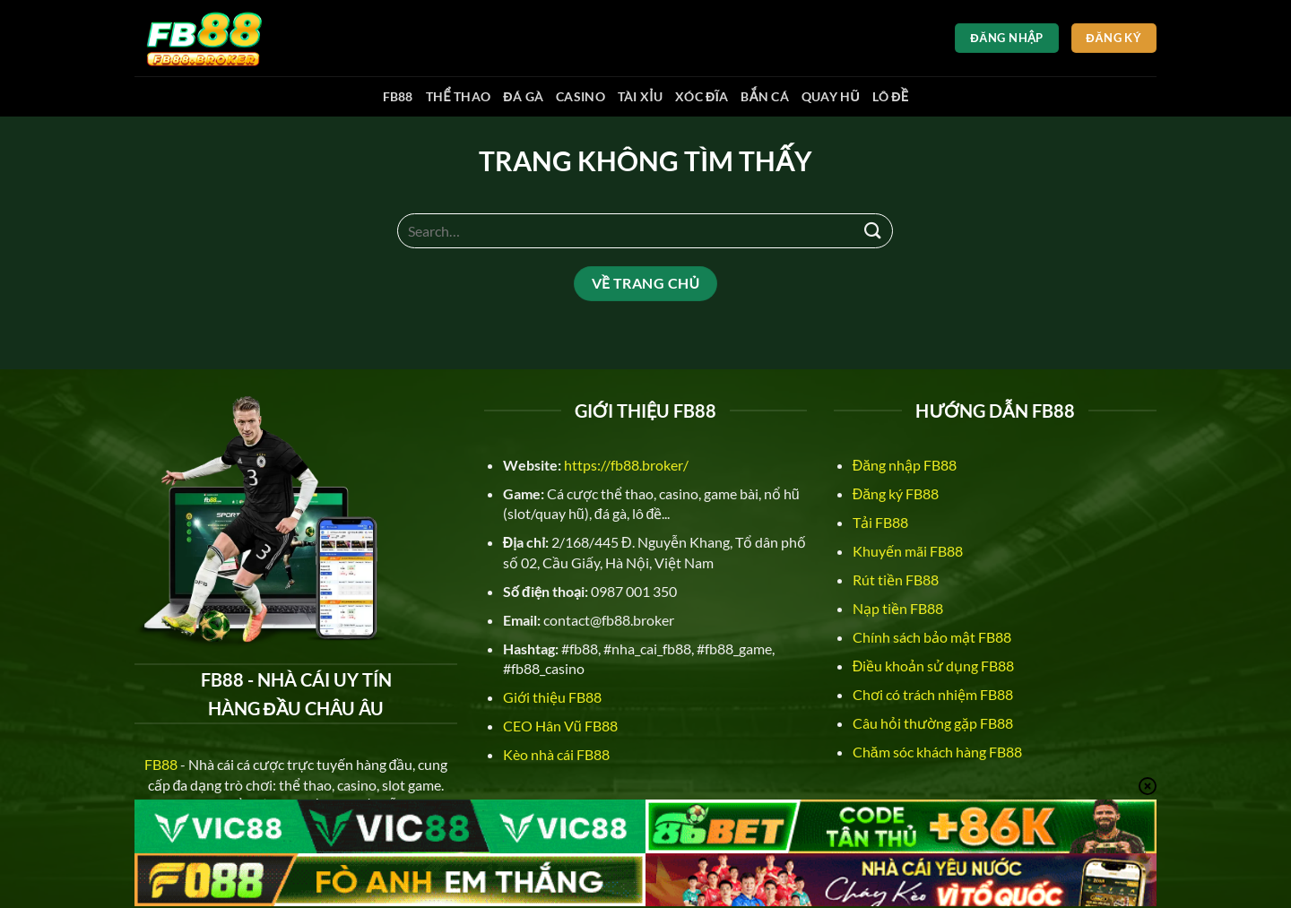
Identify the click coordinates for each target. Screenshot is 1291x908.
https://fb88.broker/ (626, 464)
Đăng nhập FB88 (905, 464)
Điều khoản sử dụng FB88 (934, 665)
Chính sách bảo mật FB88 (932, 636)
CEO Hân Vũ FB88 (560, 725)
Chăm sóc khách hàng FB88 (937, 751)
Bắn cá (764, 96)
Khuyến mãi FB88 (908, 550)
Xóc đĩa (701, 96)
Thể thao (458, 96)
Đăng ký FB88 (896, 493)
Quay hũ (830, 96)
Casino (580, 96)
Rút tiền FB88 (896, 579)
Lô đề (890, 96)
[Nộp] (872, 230)
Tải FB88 (880, 522)
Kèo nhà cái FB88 (556, 754)
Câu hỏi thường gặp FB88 (933, 722)
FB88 (398, 96)
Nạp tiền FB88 (898, 608)
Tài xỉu (640, 96)
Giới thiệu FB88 (552, 696)
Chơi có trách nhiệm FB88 (933, 694)
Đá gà (523, 96)
